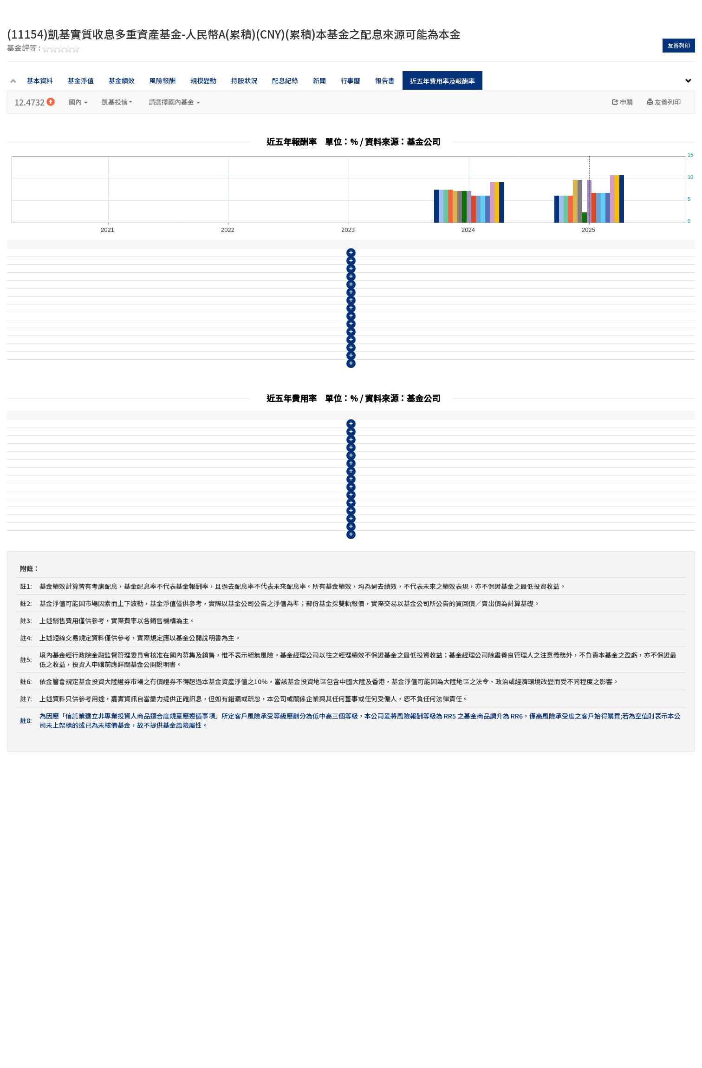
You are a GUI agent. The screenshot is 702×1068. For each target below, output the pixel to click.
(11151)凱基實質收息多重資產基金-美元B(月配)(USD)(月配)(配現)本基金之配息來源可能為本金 (152, 352)
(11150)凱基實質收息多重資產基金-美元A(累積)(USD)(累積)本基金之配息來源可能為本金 (143, 335)
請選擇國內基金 (174, 101)
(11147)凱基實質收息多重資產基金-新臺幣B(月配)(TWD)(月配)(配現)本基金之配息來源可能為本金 (156, 284)
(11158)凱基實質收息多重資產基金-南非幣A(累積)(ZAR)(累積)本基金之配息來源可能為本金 (146, 473)
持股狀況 (244, 80)
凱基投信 (117, 101)
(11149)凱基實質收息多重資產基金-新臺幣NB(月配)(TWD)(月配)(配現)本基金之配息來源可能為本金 (158, 318)
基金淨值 (81, 80)
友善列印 (679, 45)
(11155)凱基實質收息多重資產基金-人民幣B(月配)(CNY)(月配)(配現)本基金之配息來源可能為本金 (155, 421)
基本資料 (40, 80)
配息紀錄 (285, 80)
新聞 (319, 80)
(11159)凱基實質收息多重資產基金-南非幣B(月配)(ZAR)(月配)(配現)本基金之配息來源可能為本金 (155, 490)
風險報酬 (163, 80)
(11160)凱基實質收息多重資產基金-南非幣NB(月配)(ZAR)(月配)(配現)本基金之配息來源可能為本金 (157, 507)
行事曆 (350, 80)
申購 (622, 101)
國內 (78, 101)
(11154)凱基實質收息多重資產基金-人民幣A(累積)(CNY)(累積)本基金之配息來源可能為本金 (146, 404)
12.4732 (34, 102)
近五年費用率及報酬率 (442, 81)
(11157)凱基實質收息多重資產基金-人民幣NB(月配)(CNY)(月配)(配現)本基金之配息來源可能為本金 (157, 456)
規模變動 (203, 80)
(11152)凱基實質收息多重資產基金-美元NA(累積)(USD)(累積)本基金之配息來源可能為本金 (145, 370)
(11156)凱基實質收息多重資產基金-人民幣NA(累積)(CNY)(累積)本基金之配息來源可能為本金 (148, 438)
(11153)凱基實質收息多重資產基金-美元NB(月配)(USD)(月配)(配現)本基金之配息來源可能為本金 (154, 387)
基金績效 (122, 80)
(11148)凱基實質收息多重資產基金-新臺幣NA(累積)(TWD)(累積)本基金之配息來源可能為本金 (149, 301)
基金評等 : (43, 48)
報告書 (385, 80)
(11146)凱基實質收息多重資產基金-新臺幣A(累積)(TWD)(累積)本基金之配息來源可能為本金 (147, 266)
